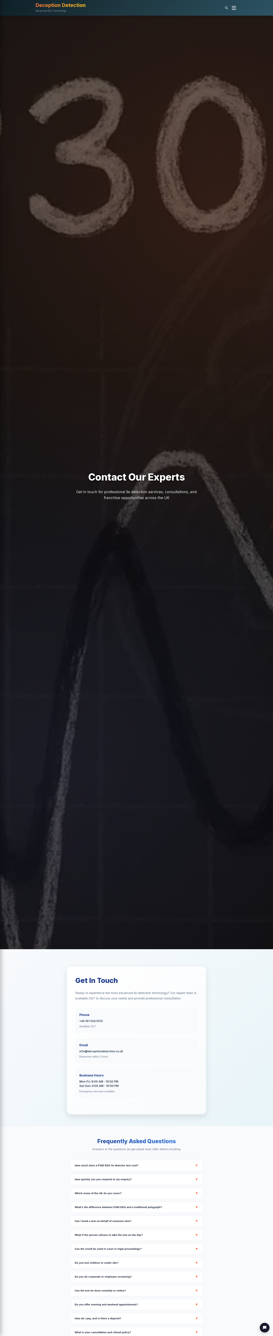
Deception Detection (61, 5)
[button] (233, 8)
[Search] (226, 8)
